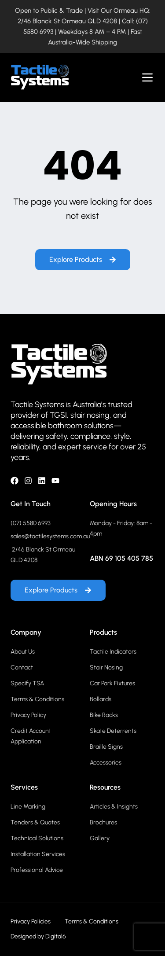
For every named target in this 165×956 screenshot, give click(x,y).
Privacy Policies (31, 921)
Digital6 (55, 936)
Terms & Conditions (91, 921)
